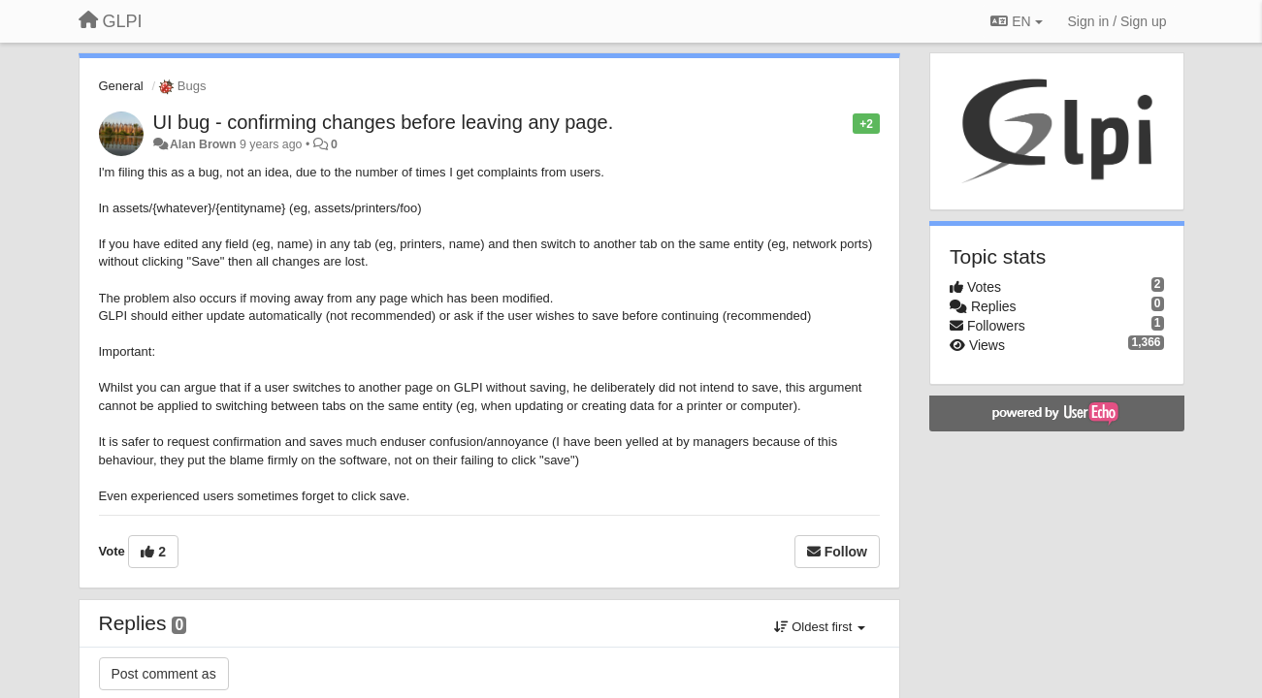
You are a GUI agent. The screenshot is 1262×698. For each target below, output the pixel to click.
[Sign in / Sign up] (1117, 21)
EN (1016, 21)
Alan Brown (203, 144)
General (121, 86)
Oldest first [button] (819, 626)
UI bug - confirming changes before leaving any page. (383, 122)
